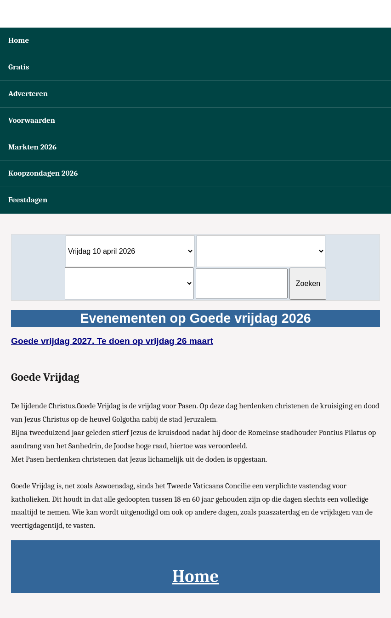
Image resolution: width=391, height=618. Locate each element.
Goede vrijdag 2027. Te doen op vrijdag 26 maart (112, 341)
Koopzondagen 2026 (43, 173)
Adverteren (28, 93)
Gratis (18, 67)
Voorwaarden (31, 120)
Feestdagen (27, 199)
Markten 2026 (32, 147)
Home (18, 40)
